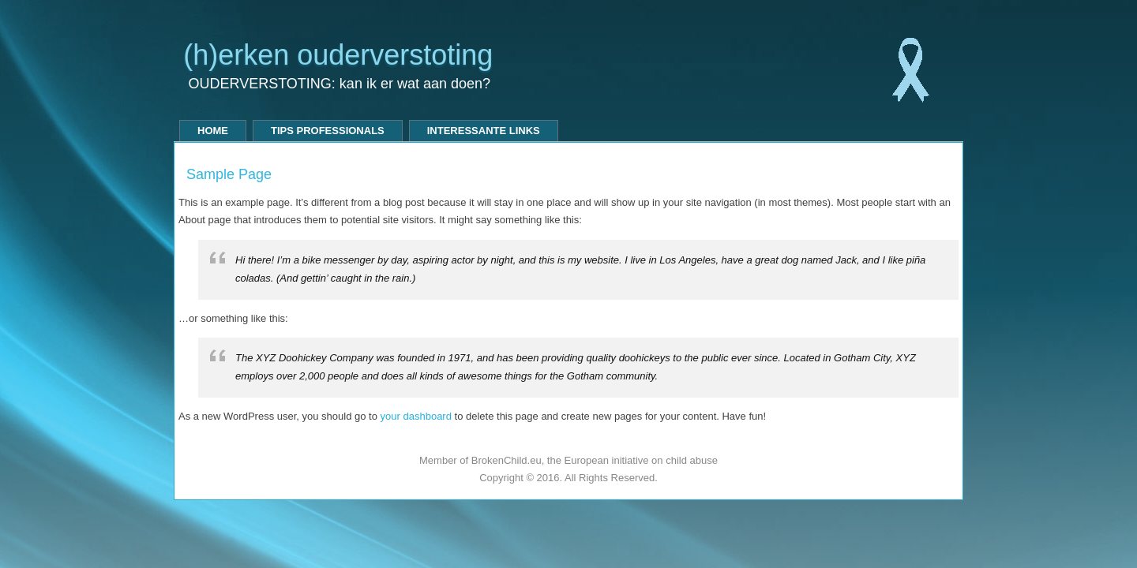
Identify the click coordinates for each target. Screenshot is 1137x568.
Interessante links (483, 130)
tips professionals (328, 130)
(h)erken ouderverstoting (338, 55)
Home (212, 130)
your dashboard (416, 416)
